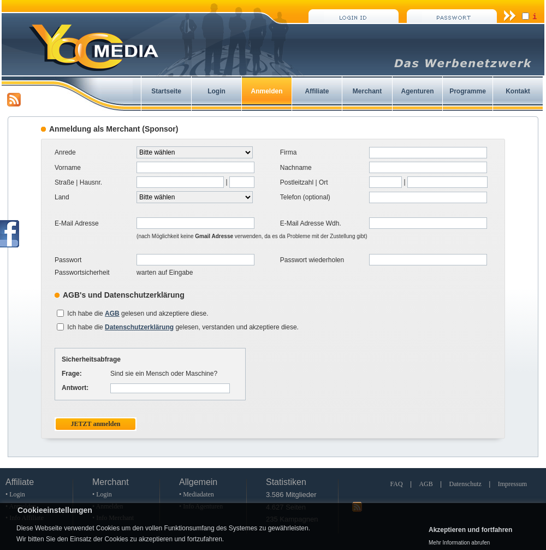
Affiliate (317, 91)
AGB (425, 484)
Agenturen (417, 91)
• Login (15, 494)
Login (216, 91)
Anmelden (266, 91)
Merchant (367, 91)
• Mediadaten (196, 494)
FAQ (396, 484)
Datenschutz (465, 484)
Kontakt (518, 91)
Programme (467, 91)
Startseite (166, 91)
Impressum (512, 484)
